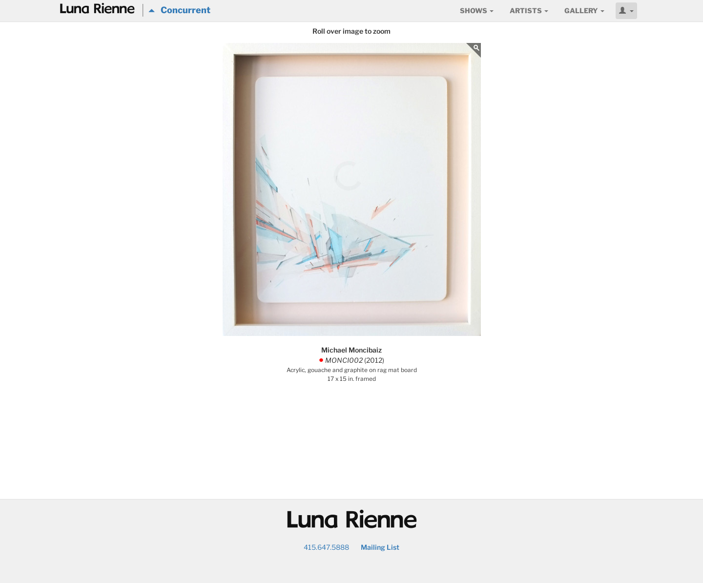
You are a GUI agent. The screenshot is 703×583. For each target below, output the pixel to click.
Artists (529, 10)
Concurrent (179, 10)
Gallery (584, 10)
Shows (477, 10)
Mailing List (380, 547)
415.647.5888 (326, 547)
